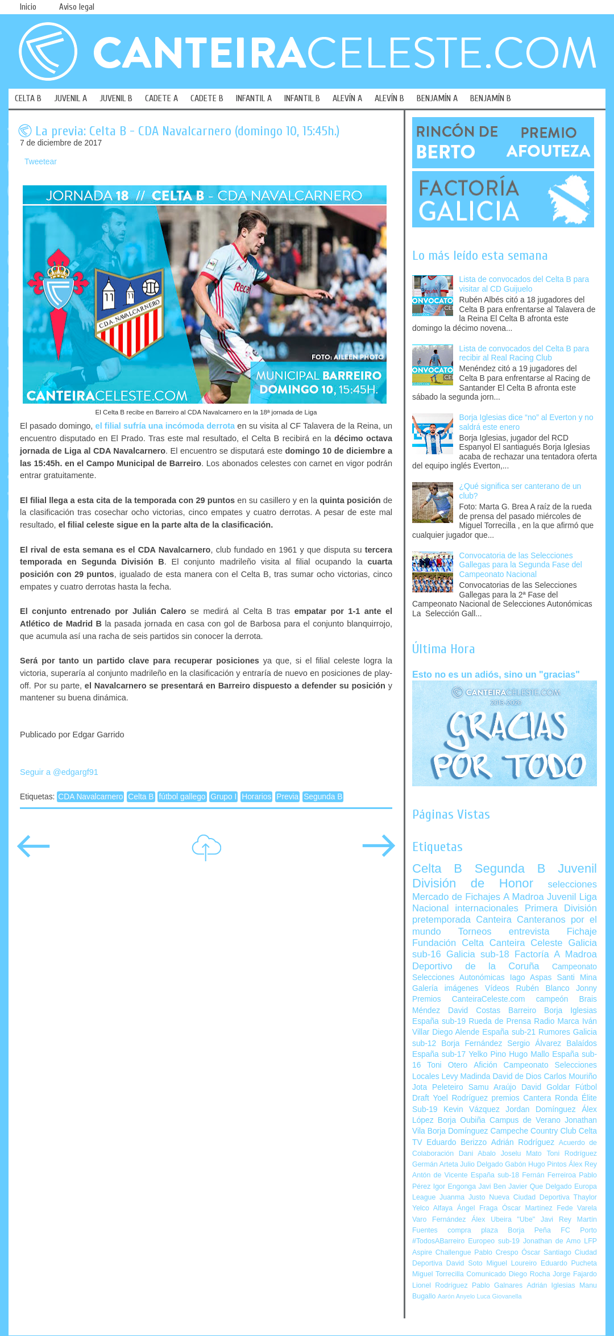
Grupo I (223, 797)
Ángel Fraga (477, 1208)
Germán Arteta (435, 1164)
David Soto (464, 1263)
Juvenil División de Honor (504, 875)
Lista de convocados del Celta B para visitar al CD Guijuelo (524, 284)
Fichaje (582, 931)
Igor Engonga (454, 1186)
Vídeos (497, 988)
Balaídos (581, 1043)
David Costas (474, 1010)
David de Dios (516, 1076)
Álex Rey (583, 1164)
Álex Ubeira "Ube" (503, 1219)
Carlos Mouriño (570, 1076)
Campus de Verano (525, 1120)
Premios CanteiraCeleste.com (468, 999)
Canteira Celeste (526, 942)
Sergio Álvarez (534, 1043)
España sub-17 (439, 1054)
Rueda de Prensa (499, 1021)
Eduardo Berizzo (456, 1142)
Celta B (141, 797)
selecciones (572, 884)
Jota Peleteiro (437, 1087)
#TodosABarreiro (438, 1241)
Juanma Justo (462, 1197)
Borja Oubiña (462, 1120)
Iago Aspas (531, 977)
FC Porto (579, 1230)
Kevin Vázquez (471, 1109)
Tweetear (40, 161)
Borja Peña (529, 1230)
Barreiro (522, 1010)
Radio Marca (556, 1021)
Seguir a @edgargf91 (59, 772)
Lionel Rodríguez (440, 1285)
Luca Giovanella (499, 1296)
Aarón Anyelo (456, 1296)
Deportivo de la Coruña (476, 966)
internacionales (486, 908)
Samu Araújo (492, 1087)
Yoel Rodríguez (460, 1098)
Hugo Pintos (547, 1164)
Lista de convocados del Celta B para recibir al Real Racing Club (524, 354)
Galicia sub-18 (477, 954)
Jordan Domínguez (540, 1109)
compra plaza (472, 1230)
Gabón (515, 1164)
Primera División (561, 908)
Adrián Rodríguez (522, 1142)
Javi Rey (556, 1219)
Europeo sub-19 (494, 1241)
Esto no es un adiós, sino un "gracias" (496, 674)
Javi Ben (491, 1186)
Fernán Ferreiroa (549, 1175)
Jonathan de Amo (551, 1241)
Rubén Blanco (542, 988)
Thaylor (585, 1197)
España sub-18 (495, 1175)
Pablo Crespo (496, 1252)
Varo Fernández (439, 1219)
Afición (485, 1065)
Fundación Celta (448, 942)
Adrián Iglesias (551, 1285)
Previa (287, 797)
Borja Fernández (471, 1043)
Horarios (256, 797)
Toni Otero (447, 1065)
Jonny (586, 988)
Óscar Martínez (527, 1208)
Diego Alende (455, 1032)
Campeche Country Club (533, 1131)
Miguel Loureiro (511, 1263)
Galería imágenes (445, 988)
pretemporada (441, 919)
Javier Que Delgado (539, 1186)
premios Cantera (521, 1098)
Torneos (475, 931)
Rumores (554, 1032)
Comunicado (486, 1274)
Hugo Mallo (529, 1054)
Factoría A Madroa (556, 954)
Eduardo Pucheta (569, 1263)
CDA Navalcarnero (90, 797)
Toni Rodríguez (571, 1153)
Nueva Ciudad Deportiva (529, 1197)
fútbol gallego (182, 797)
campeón (552, 999)
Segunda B (323, 797)
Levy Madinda (465, 1076)
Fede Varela (577, 1208)
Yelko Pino (487, 1054)
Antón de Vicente (440, 1175)
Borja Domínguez (458, 1131)
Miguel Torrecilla (438, 1274)
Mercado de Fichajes (456, 896)
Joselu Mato (521, 1153)
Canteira (494, 919)
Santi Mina (577, 977)
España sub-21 (509, 1032)
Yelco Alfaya (432, 1208)
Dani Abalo (477, 1153)
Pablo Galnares (497, 1285)
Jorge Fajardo (575, 1274)
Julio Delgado (481, 1164)
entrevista (529, 931)
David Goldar (545, 1087)
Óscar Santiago (546, 1252)
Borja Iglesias (570, 1010)
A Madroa (523, 896)
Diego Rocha (529, 1274)
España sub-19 (439, 1021)
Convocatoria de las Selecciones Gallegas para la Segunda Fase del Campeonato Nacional (520, 565)
